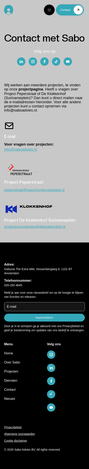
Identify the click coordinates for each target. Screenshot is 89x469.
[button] (49, 10)
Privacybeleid (71, 326)
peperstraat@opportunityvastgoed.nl (34, 190)
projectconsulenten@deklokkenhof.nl (34, 227)
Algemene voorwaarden (19, 434)
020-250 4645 (13, 285)
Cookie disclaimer (15, 440)
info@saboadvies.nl (20, 110)
